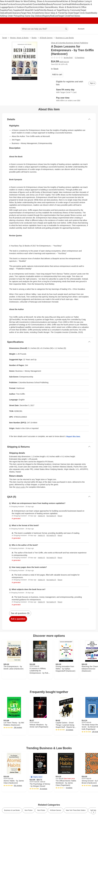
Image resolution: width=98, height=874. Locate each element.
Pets (41, 10)
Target (4, 38)
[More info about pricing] (93, 62)
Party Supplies (14, 10)
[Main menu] (14, 29)
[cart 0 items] (92, 29)
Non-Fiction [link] (28, 810)
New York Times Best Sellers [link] (75, 810)
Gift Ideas (25, 10)
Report (60, 516)
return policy (21, 487)
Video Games (45, 7)
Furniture (11, 4)
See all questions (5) (20, 613)
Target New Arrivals (30, 13)
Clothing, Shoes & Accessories (42, 1)
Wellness (76, 4)
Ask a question (18, 619)
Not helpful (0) (51, 516)
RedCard (54, 16)
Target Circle (64, 16)
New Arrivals (5, 1)
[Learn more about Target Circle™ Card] (73, 91)
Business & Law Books (65, 38)
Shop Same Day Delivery (31, 16)
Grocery (18, 4)
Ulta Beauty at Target (52, 10)
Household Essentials (32, 4)
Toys (27, 7)
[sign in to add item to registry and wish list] (92, 83)
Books (34, 38)
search (66, 29)
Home (58, 1)
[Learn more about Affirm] (73, 99)
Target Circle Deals (82, 13)
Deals (9, 13)
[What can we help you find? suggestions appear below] (44, 29)
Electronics (34, 7)
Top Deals (68, 13)
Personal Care (59, 4)
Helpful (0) (41, 516)
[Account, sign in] (80, 29)
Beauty (50, 4)
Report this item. (73, 436)
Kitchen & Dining (68, 1)
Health (69, 4)
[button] (36, 777)
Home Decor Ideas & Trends (51, 13)
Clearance (16, 13)
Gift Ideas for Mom (19, 1)
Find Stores (75, 16)
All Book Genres (46, 38)
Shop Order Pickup (11, 16)
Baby (44, 4)
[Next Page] (93, 812)
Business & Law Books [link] (12, 810)
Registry (46, 16)
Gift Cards (34, 10)
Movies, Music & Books (61, 7)
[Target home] (6, 29)
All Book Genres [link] (55, 810)
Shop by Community (71, 10)
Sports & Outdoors (16, 7)
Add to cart (57, 74)
